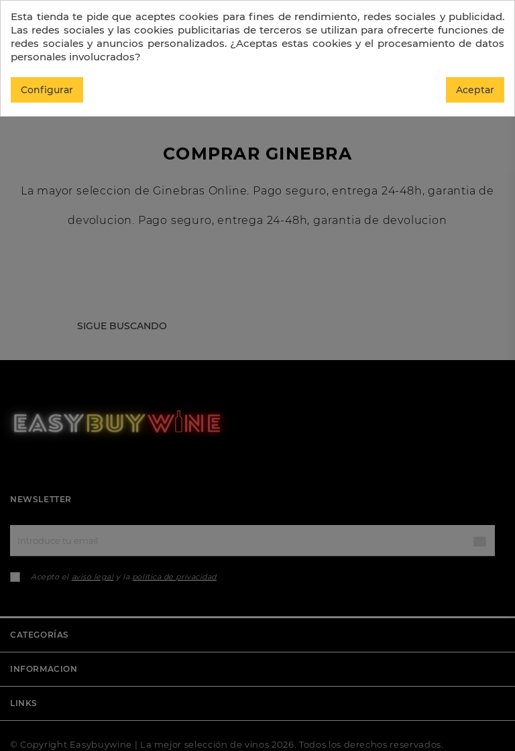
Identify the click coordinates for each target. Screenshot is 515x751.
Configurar (47, 90)
